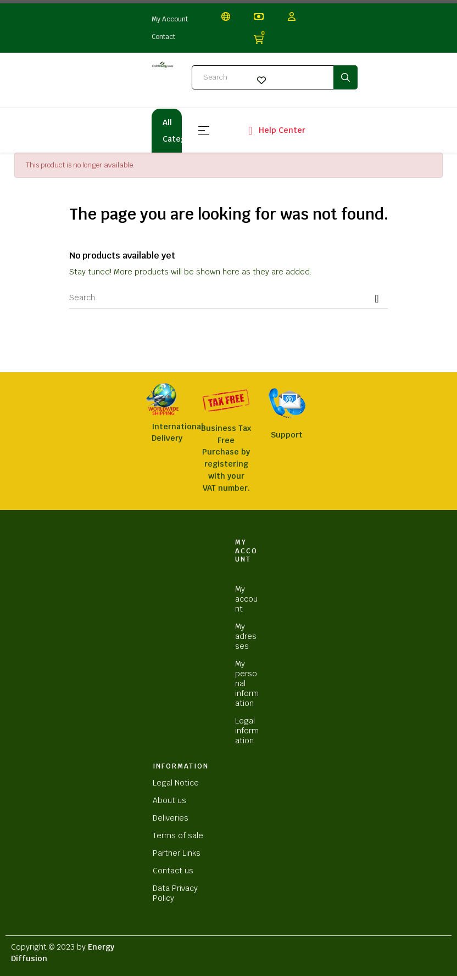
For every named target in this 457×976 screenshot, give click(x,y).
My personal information (247, 683)
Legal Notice (176, 783)
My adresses (246, 636)
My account (246, 599)
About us (169, 800)
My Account (170, 19)
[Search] (228, 297)
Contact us (173, 871)
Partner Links (176, 853)
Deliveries (170, 818)
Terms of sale (178, 835)
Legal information (247, 730)
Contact (163, 36)
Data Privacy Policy (175, 893)
